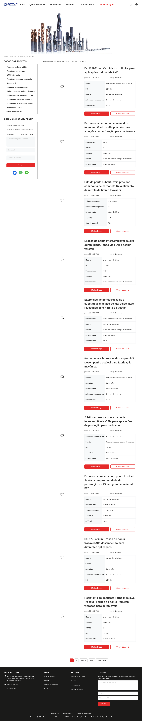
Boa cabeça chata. (14, 107)
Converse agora (122, 113)
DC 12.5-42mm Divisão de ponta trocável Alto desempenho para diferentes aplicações (104, 543)
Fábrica (46, 680)
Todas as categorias (77, 689)
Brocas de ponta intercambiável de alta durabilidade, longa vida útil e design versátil (109, 244)
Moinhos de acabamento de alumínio (20, 103)
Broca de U (11, 83)
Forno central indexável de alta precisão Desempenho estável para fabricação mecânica (109, 362)
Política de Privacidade (84, 714)
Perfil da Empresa (49, 676)
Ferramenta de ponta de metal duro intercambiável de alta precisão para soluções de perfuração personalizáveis (109, 127)
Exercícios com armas (15, 71)
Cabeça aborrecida (14, 111)
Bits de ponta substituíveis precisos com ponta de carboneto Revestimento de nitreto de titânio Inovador (109, 186)
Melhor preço (96, 113)
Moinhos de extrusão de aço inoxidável (20, 99)
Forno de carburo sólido (16, 67)
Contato (21, 165)
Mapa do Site (55, 714)
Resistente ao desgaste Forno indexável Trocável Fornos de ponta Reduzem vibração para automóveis (109, 601)
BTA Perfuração (13, 75)
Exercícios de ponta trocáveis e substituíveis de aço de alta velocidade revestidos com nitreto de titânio (109, 303)
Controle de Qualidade (51, 685)
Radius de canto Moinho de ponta (20, 91)
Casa (6, 57)
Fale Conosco (48, 689)
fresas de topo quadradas (17, 87)
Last (91, 660)
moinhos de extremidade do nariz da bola (20, 95)
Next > (83, 660)
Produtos (13, 57)
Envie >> (104, 704)
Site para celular (68, 714)
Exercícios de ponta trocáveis (19, 79)
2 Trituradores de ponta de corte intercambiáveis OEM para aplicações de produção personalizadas (108, 421)
